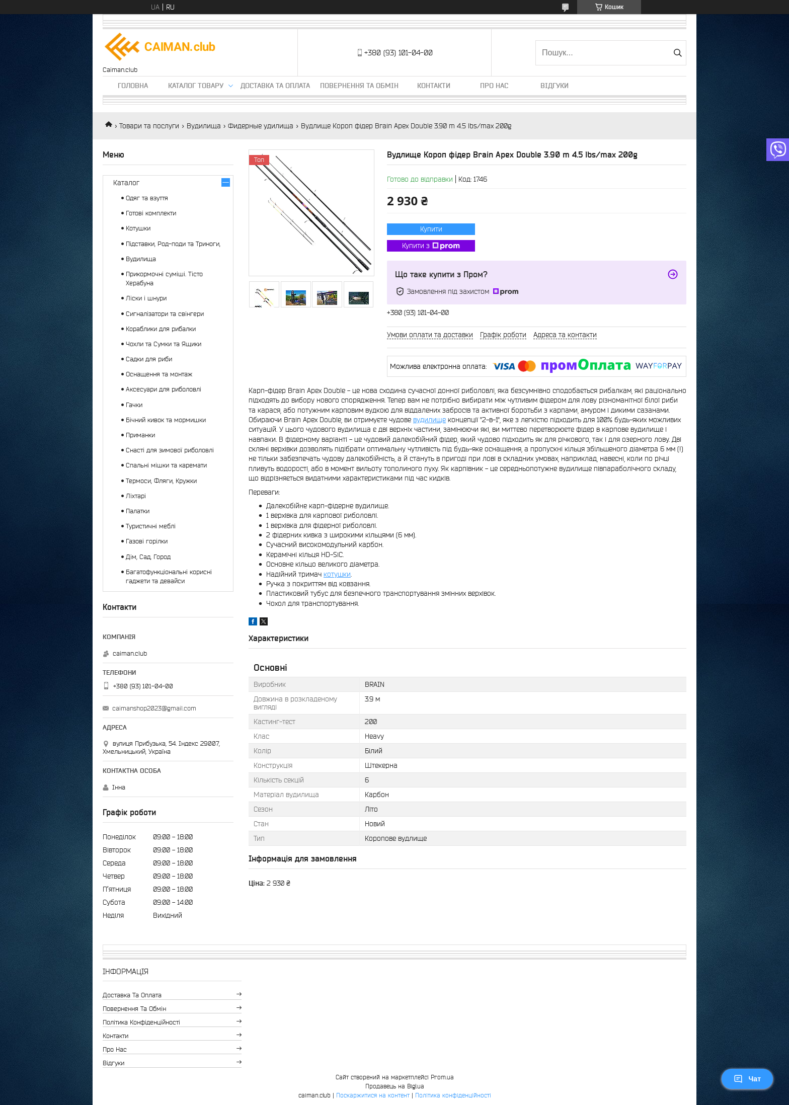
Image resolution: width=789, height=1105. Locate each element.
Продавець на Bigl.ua (394, 1086)
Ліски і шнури (146, 298)
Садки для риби (149, 359)
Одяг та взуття (147, 198)
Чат (747, 1078)
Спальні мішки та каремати (166, 465)
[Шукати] (677, 52)
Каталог (126, 183)
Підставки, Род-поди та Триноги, (173, 244)
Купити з (431, 246)
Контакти (433, 86)
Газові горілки (147, 541)
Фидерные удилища (260, 126)
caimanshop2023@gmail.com (154, 708)
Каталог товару (195, 86)
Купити (431, 229)
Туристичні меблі (151, 526)
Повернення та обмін (359, 86)
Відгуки (554, 86)
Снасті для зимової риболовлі (170, 450)
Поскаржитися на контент (373, 1095)
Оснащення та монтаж (159, 374)
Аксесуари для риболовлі (163, 389)
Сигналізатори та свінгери (165, 314)
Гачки (134, 405)
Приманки (140, 435)
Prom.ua (442, 1077)
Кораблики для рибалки (161, 329)
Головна (133, 86)
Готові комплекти (151, 213)
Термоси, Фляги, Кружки (161, 481)
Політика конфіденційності (141, 1022)
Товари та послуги (149, 126)
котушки (337, 574)
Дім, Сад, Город (148, 557)
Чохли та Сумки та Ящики (163, 344)
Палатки (137, 511)
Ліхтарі (136, 496)
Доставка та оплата (275, 86)
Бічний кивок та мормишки (166, 420)
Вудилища (204, 126)
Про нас (494, 86)
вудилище (429, 420)
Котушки (138, 228)
